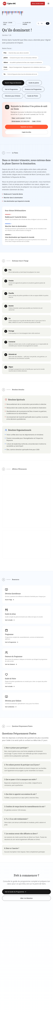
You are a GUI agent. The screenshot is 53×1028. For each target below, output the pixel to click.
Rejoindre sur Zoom (26, 127)
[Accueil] (4, 3)
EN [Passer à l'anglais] (42, 23)
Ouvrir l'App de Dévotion (13, 83)
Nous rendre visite (37, 3)
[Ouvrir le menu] (48, 3)
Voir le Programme (11, 89)
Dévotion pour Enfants (12, 96)
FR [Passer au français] (47, 23)
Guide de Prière (32, 96)
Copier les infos (26, 132)
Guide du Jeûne (34, 83)
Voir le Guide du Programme (15, 892)
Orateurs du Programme (33, 89)
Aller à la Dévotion (26, 898)
